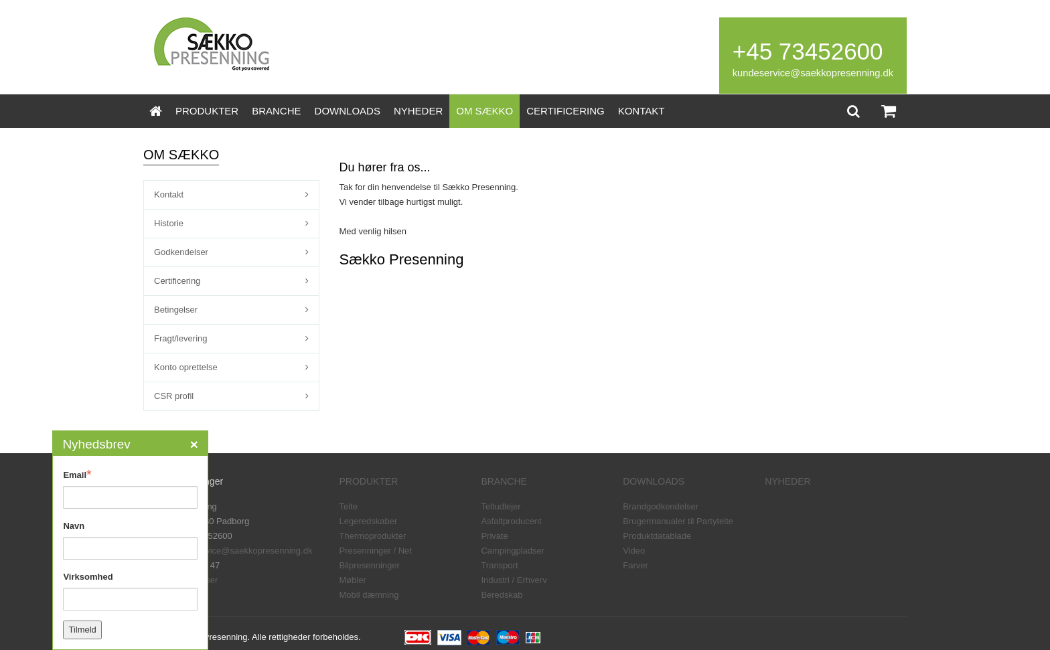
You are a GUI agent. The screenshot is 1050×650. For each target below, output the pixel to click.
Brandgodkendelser (660, 506)
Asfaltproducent (511, 521)
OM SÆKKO (484, 110)
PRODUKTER (206, 110)
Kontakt (168, 194)
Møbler (353, 580)
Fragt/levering (180, 338)
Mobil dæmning (369, 595)
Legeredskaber (369, 521)
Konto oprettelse (186, 367)
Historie (168, 223)
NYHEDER (418, 110)
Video (634, 551)
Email (77, 474)
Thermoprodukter (373, 536)
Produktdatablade (657, 536)
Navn (73, 526)
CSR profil (174, 396)
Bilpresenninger (370, 565)
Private (494, 536)
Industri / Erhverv (513, 580)
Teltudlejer (500, 506)
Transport (499, 565)
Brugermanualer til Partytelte (678, 521)
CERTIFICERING (565, 110)
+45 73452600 (808, 51)
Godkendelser (181, 252)
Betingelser (176, 310)
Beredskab (501, 595)
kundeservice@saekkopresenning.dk (813, 73)
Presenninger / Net (376, 551)
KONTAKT (641, 110)
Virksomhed (87, 577)
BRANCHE (276, 110)
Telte (349, 506)
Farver (635, 565)
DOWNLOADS (347, 110)
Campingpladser (512, 551)
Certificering (177, 281)
